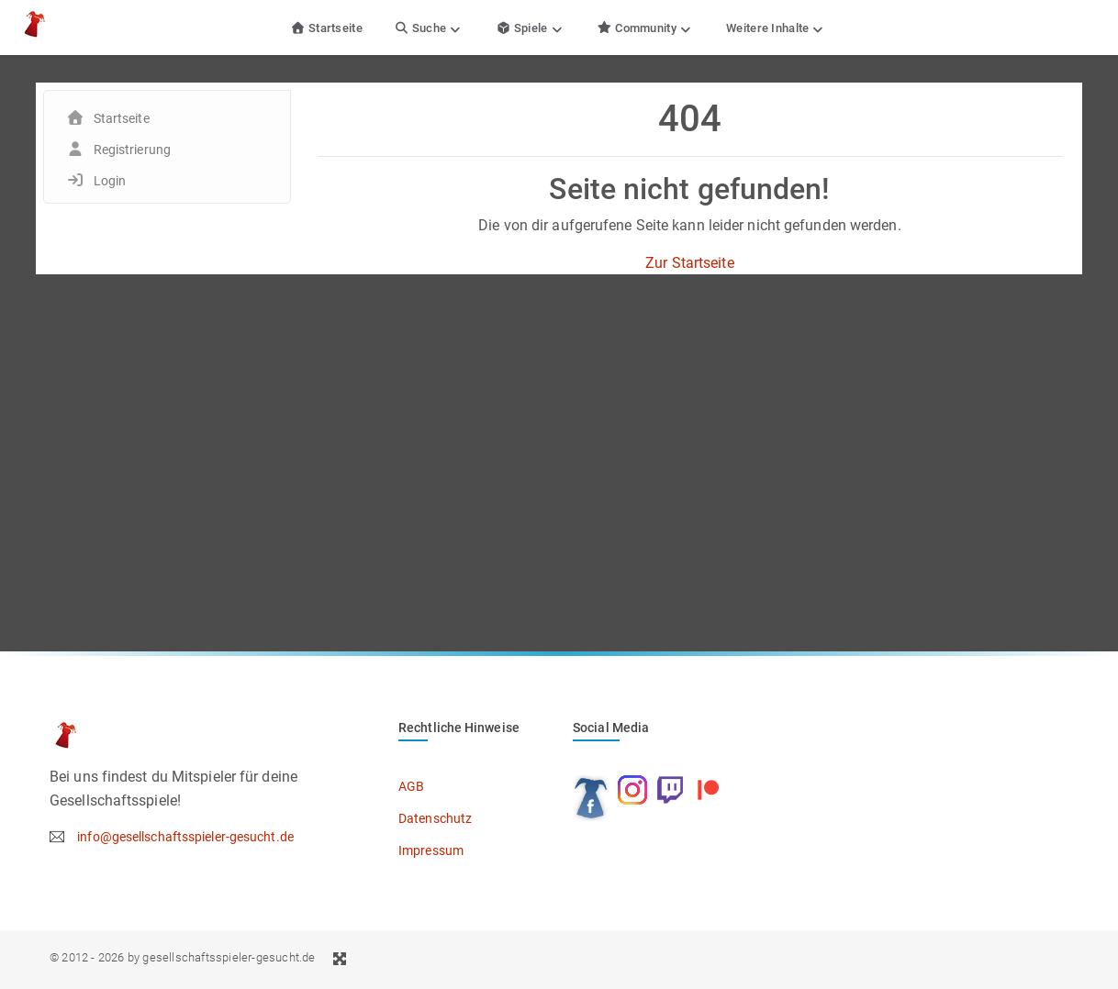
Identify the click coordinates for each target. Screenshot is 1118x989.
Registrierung (132, 149)
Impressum (431, 850)
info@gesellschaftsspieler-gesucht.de (185, 836)
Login (110, 180)
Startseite (326, 28)
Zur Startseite (689, 263)
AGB (411, 786)
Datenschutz (435, 818)
